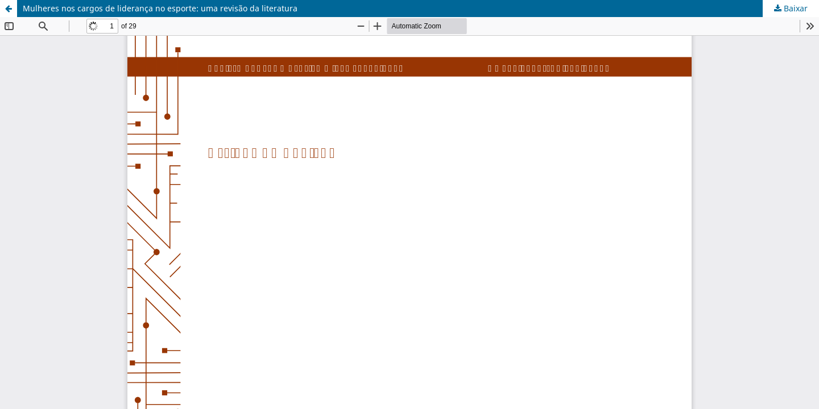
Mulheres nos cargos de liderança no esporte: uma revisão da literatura (160, 8)
